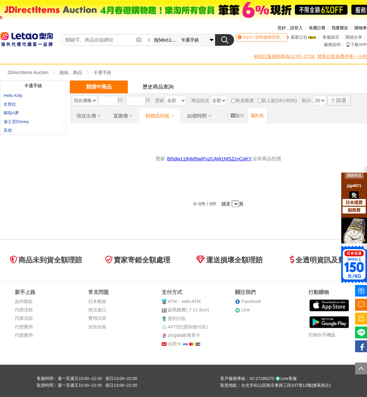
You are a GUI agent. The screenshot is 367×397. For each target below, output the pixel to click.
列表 (257, 115)
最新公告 (303, 37)
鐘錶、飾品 (71, 72)
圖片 (237, 115)
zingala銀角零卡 (184, 335)
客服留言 (331, 37)
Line (245, 309)
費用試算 (97, 318)
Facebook (251, 301)
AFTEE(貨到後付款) (188, 326)
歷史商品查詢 (158, 87)
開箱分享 (353, 37)
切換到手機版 (321, 334)
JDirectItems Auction (28, 72)
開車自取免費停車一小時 (342, 56)
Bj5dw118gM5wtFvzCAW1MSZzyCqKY (209, 158)
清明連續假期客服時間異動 (279, 37)
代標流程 (24, 309)
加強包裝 (97, 326)
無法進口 (97, 309)
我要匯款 (340, 27)
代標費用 (24, 326)
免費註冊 (317, 27)
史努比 (10, 104)
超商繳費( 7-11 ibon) (188, 309)
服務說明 (332, 44)
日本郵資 (97, 301)
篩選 (338, 100)
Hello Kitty (13, 95)
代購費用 (24, 335)
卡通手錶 (102, 72)
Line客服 (286, 378)
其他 (8, 130)
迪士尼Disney (34, 121)
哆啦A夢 (11, 112)
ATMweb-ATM (184, 301)
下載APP (357, 44)
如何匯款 (24, 301)
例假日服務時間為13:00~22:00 (284, 56)
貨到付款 (177, 318)
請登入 (296, 27)
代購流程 (24, 318)
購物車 (360, 27)
